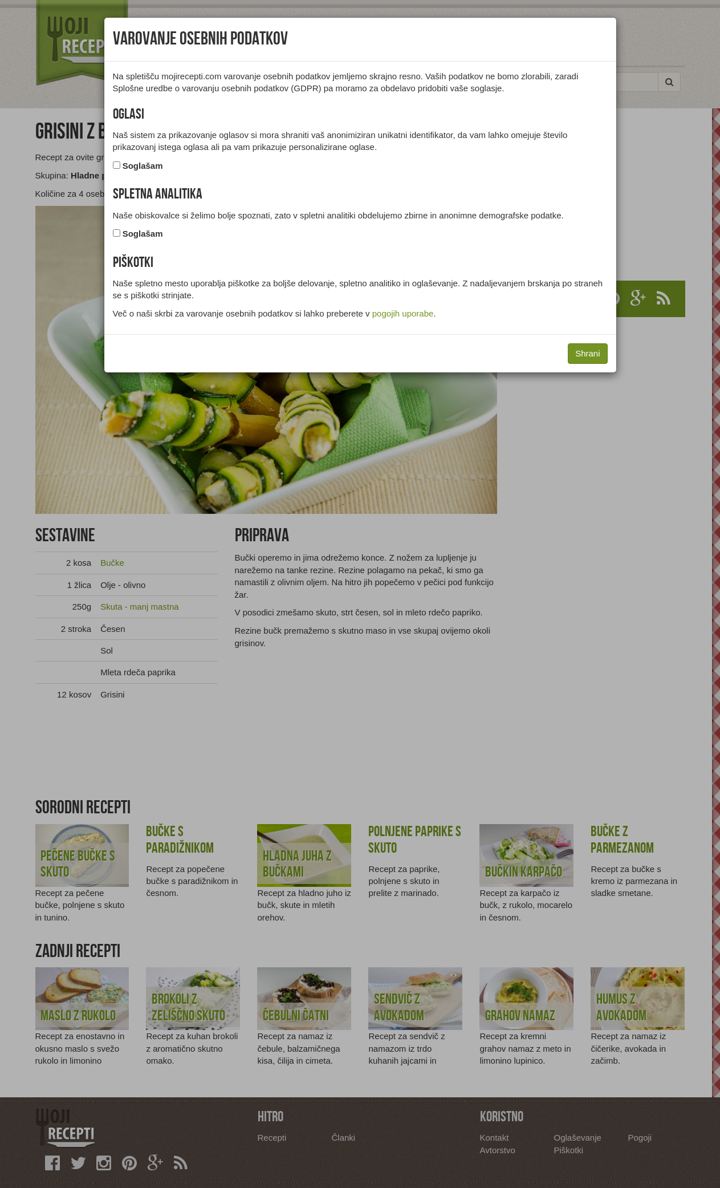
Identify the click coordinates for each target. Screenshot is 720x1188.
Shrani (587, 353)
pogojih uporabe (403, 313)
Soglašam (143, 166)
